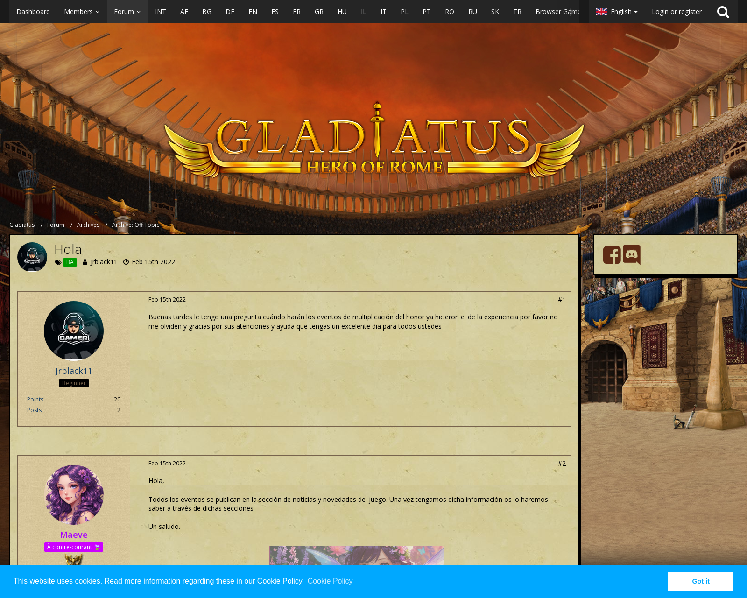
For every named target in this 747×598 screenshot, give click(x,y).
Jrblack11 (104, 261)
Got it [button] (701, 581)
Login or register (677, 11)
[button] (294, 11)
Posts (34, 410)
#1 (562, 299)
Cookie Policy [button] (330, 581)
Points (35, 399)
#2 (562, 463)
